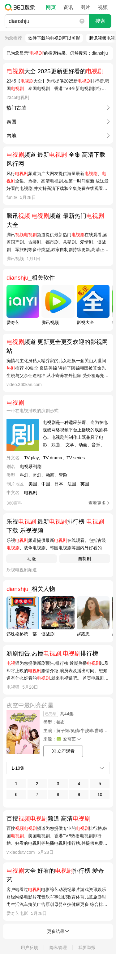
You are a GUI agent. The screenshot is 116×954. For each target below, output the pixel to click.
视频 (103, 7)
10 (99, 794)
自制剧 (84, 558)
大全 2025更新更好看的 (55, 71)
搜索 (100, 21)
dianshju (100, 53)
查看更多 (97, 503)
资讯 (68, 7)
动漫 (31, 558)
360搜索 (21, 7)
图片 (85, 7)
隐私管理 (58, 947)
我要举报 (87, 947)
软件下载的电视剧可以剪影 (54, 38)
